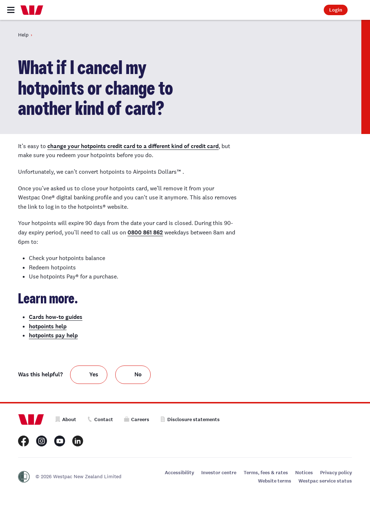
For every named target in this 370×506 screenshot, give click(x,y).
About (65, 419)
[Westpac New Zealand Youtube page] (59, 441)
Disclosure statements (190, 419)
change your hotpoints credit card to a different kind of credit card (133, 146)
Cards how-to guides (55, 317)
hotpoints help (47, 326)
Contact (100, 419)
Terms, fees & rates (266, 472)
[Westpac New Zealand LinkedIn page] (77, 441)
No (138, 374)
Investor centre (218, 472)
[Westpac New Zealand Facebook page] (23, 441)
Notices (304, 472)
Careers (136, 419)
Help (23, 34)
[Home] (31, 10)
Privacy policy (336, 472)
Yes (93, 374)
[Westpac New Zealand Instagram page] (41, 441)
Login (335, 10)
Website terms (274, 480)
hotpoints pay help (53, 335)
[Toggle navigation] (10, 9)
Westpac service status (325, 480)
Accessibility (179, 472)
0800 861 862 (145, 232)
